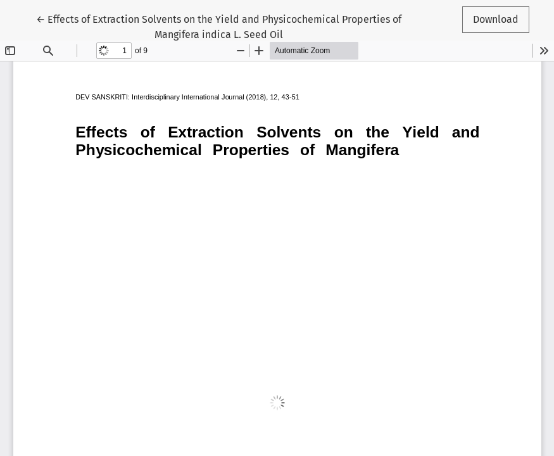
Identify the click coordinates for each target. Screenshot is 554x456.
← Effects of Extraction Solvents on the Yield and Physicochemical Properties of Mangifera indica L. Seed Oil (218, 26)
